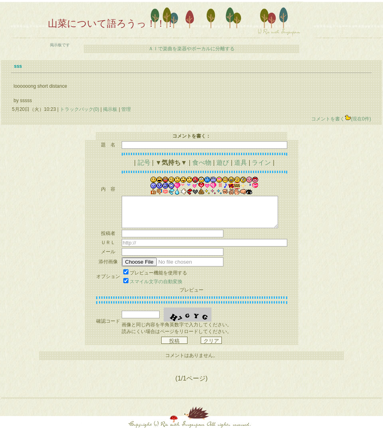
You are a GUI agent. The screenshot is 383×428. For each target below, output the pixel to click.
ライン (261, 162)
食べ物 (201, 162)
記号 (144, 162)
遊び (222, 162)
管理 (126, 109)
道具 (240, 162)
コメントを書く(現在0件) (341, 119)
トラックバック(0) (80, 109)
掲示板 (110, 109)
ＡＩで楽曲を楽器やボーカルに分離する (191, 48)
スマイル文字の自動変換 (156, 281)
